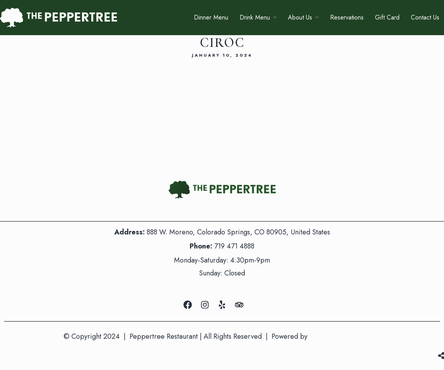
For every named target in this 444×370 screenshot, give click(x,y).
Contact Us (425, 17)
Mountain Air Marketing (345, 336)
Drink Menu (255, 17)
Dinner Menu (211, 17)
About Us (300, 17)
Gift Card (387, 17)
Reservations (347, 17)
